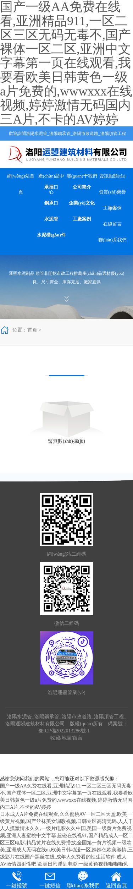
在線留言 (112, 224)
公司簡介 (82, 187)
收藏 (55, 738)
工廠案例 (82, 219)
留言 (78, 738)
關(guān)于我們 (82, 176)
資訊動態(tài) (112, 176)
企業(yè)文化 (82, 203)
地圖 (67, 738)
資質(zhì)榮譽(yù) (112, 194)
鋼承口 (51, 203)
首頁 (32, 330)
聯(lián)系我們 (112, 239)
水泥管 (51, 219)
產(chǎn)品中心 (51, 178)
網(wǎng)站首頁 (20, 178)
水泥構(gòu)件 (51, 235)
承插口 (51, 187)
